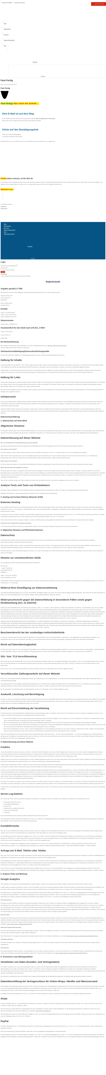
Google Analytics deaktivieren (28, 932)
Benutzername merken (8, 270)
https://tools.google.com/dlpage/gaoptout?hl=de (19, 924)
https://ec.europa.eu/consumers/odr (57, 345)
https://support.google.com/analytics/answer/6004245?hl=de (82, 936)
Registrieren (4, 274)
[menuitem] (54, 241)
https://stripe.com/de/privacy (43, 1010)
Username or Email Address (8, 265)
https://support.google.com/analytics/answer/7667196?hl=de (71, 953)
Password (3, 267)
